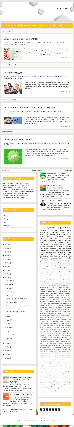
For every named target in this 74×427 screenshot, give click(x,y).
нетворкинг (63, 311)
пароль (46, 367)
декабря (9, 280)
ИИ (47, 321)
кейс (57, 287)
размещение (68, 375)
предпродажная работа (62, 230)
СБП (57, 345)
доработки (68, 246)
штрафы (42, 305)
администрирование (45, 287)
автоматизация (44, 244)
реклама (68, 265)
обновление (28, 143)
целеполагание (9, 44)
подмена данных (53, 367)
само (60, 380)
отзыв (60, 287)
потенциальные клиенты (48, 263)
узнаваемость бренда (45, 386)
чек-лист (64, 388)
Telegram (51, 341)
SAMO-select (8, 78)
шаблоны (64, 291)
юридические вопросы (46, 390)
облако (65, 281)
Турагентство (60, 42)
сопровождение (52, 291)
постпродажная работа (57, 265)
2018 (6, 274)
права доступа (66, 250)
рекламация (43, 291)
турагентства (44, 257)
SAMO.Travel (43, 341)
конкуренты (56, 299)
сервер (46, 382)
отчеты (53, 234)
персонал (45, 333)
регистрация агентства (61, 377)
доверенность (43, 353)
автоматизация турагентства (62, 267)
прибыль (69, 333)
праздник (69, 369)
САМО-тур (49, 230)
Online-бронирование (64, 263)
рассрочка (42, 377)
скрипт (65, 277)
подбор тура (51, 333)
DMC (70, 319)
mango (41, 343)
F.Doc (69, 291)
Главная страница (37, 170)
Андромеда (61, 248)
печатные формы (45, 277)
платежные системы (57, 277)
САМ (53, 345)
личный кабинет (66, 309)
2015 (6, 347)
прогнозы (42, 315)
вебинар (42, 299)
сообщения (50, 317)
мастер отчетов (51, 359)
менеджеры (33, 42)
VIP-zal (58, 341)
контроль (59, 281)
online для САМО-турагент (47, 293)
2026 (6, 244)
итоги (41, 265)
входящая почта (54, 349)
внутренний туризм (45, 349)
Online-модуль (52, 241)
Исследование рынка (57, 321)
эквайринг (42, 339)
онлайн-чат (42, 365)
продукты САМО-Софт (40, 143)
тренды (46, 337)
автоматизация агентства (48, 248)
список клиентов (56, 303)
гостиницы (43, 267)
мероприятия (62, 359)
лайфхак (69, 357)
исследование (54, 355)
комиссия (63, 357)
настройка (43, 269)
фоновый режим (67, 386)
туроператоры (57, 384)
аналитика (43, 255)
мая (8, 324)
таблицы (62, 335)
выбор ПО (45, 243)
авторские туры (44, 347)
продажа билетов (50, 315)
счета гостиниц (49, 384)
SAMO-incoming (65, 238)
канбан (48, 357)
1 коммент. (18, 78)
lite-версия (68, 341)
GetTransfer (68, 339)
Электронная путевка (55, 323)
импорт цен (43, 307)
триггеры (50, 337)
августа (9, 295)
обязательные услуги (65, 363)
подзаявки (43, 289)
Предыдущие (68, 170)
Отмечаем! (68, 321)
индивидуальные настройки (48, 281)
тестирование (51, 269)
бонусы (26, 76)
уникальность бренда (56, 386)
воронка (61, 273)
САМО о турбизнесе (55, 201)
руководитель (44, 303)
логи (62, 329)
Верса (54, 343)
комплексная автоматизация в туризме (59, 307)
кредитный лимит (44, 329)
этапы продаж (48, 339)
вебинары (6, 219)
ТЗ (62, 305)
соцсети (62, 244)
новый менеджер (52, 363)
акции (49, 347)
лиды (60, 241)
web (41, 273)
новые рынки (43, 363)
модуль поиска (44, 311)
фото (41, 388)
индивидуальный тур (45, 355)
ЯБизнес (69, 345)
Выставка (42, 321)
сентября (9, 292)
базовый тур (59, 297)
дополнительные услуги (48, 261)
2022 (6, 259)
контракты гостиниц (54, 309)
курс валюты (53, 329)
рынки (55, 380)
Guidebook (51, 305)
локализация (43, 359)
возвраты (68, 325)
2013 (6, 354)
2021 (6, 263)
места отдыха (67, 329)
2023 (6, 255)
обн (58, 363)
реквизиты (45, 380)
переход (68, 311)
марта (8, 331)
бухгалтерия (67, 297)
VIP (55, 341)
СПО (43, 295)
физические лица (66, 303)
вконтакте (6, 226)
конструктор (68, 327)
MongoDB (58, 305)
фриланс (46, 388)
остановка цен (67, 365)
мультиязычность (54, 311)
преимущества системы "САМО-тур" (60, 371)
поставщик (63, 333)
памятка (42, 367)
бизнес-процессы (63, 347)
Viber (61, 341)
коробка (63, 299)
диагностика (67, 305)
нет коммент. (21, 44)
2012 (6, 358)
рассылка (49, 111)
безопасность (55, 273)
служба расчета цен (64, 271)
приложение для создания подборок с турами (59, 373)
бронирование (66, 269)
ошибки (60, 331)
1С (46, 305)
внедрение (67, 241)
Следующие (5, 170)
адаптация (64, 323)
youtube (5, 222)
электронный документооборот (62, 279)
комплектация (44, 309)
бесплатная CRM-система (54, 325)
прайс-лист (68, 313)
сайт (4, 215)
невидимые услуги (58, 361)
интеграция (44, 232)
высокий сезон (43, 327)
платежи (68, 248)
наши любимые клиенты (46, 361)
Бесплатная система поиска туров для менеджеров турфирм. (21, 379)
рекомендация (67, 315)
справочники (53, 283)
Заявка (49, 267)
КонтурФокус (68, 343)
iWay (64, 341)
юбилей (69, 388)
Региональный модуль (46, 345)
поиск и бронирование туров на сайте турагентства (53, 369)
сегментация (43, 335)
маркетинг (33, 76)
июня (8, 320)
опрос (48, 365)
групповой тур (50, 327)
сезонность (43, 317)
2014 (6, 350)
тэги (63, 384)
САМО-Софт (48, 253)
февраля (9, 335)
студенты (42, 384)
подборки (27, 111)
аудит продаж (55, 347)
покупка (60, 313)
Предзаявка (54, 244)
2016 (6, 343)
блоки (53, 287)
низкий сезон (67, 361)
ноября (9, 284)
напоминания (43, 331)
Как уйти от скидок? (13, 73)
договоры (48, 299)
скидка (54, 76)
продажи (43, 241)
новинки (55, 232)
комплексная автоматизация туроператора (58, 275)
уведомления (67, 384)
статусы (59, 382)
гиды (60, 349)
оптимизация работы (56, 365)
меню (57, 359)
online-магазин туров (61, 293)
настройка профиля (52, 331)
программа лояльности (54, 289)
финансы (59, 269)
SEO (48, 341)
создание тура (50, 335)
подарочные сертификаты (48, 313)
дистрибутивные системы (64, 351)
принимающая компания (53, 301)
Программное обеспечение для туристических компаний (41, 420)
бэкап (69, 347)
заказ (63, 353)
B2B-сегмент (59, 339)
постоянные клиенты (44, 76)
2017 (6, 277)
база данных (43, 325)
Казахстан (60, 343)
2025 (6, 248)
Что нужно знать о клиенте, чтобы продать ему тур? (29, 107)
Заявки (69, 253)
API (41, 253)
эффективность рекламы (59, 319)
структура (68, 382)
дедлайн (46, 351)
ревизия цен (59, 315)
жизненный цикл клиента (54, 353)
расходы (47, 377)
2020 (6, 266)
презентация (43, 371)
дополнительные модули (61, 259)
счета (59, 291)
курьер (58, 329)
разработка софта (66, 301)
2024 (6, 252)
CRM (14, 113)
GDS (54, 253)
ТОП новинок (62, 345)
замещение (68, 353)
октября (9, 288)
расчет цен (67, 289)
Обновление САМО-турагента (18, 139)
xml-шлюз (49, 343)
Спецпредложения (44, 323)
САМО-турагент (50, 42)
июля (8, 316)
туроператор (58, 243)
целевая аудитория (55, 388)
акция (69, 323)
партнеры (42, 301)
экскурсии (50, 279)
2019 (6, 270)
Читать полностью (65, 57)
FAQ (64, 339)
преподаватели (43, 373)
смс (49, 382)
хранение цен (56, 337)
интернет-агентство (51, 271)
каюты (57, 357)
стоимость (57, 335)
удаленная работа (45, 319)
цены (70, 337)
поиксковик (57, 333)
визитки (64, 325)
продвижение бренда (58, 375)
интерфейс (62, 327)
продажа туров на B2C (46, 375)
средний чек (53, 382)
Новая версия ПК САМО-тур (21, 394)
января (9, 338)
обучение (68, 261)
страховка (63, 382)
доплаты (57, 327)
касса (53, 357)
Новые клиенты (55, 255)
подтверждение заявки (65, 367)
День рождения (46, 273)
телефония (61, 253)
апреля (9, 327)
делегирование (53, 351)
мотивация (41, 42)
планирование (67, 287)
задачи (26, 42)
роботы (51, 380)
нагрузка (69, 359)
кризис (69, 299)
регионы (52, 377)
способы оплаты (60, 317)
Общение (53, 238)
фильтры (59, 283)
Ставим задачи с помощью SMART (21, 39)
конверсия (60, 261)
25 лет (54, 339)
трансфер (68, 317)
